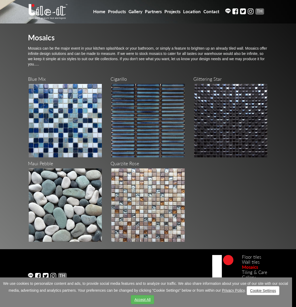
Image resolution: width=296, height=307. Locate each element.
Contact (211, 11)
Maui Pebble (40, 163)
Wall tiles (251, 262)
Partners (153, 11)
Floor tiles (251, 256)
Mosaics (250, 267)
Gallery (135, 11)
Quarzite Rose (125, 163)
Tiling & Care (254, 272)
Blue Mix (37, 79)
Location (192, 11)
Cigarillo (119, 79)
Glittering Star (207, 79)
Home (99, 11)
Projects (172, 11)
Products (117, 11)
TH (259, 11)
